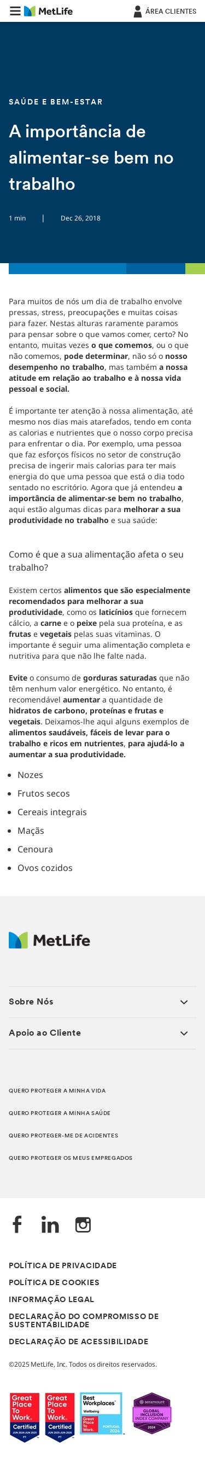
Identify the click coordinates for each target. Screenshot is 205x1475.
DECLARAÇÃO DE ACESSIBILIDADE (79, 1342)
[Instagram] (83, 1226)
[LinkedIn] (50, 1226)
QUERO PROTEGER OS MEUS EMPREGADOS (71, 1158)
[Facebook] (17, 1226)
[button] (15, 11)
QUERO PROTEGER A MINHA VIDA (57, 1091)
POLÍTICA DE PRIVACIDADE (63, 1266)
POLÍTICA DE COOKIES (54, 1283)
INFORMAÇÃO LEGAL (52, 1300)
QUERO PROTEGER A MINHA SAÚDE (60, 1114)
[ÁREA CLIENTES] (163, 11)
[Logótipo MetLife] (49, 945)
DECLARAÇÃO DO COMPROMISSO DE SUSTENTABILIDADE (84, 1321)
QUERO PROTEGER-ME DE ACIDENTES (63, 1136)
